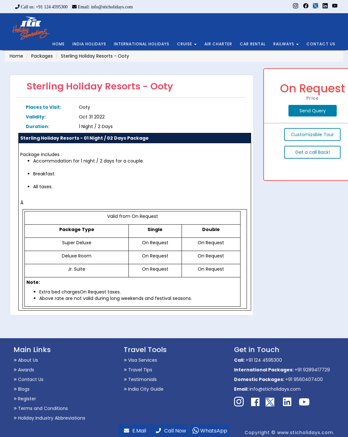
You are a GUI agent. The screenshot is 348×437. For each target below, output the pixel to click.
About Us (26, 360)
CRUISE (187, 44)
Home (16, 56)
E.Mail (135, 430)
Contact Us (28, 379)
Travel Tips (138, 370)
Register (25, 398)
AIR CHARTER (218, 44)
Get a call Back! (312, 152)
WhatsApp (210, 430)
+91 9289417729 (312, 370)
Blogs (22, 389)
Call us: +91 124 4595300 (41, 7)
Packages (42, 56)
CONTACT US (320, 44)
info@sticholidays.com (275, 389)
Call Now (171, 430)
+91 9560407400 (304, 379)
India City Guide (144, 389)
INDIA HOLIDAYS (89, 44)
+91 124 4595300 (264, 360)
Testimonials (140, 379)
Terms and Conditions (41, 408)
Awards (24, 370)
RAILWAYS (286, 44)
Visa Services (140, 360)
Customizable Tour (312, 134)
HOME (58, 44)
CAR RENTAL (253, 44)
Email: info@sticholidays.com (102, 7)
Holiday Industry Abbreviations (49, 418)
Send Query (312, 110)
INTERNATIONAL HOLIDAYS (141, 44)
